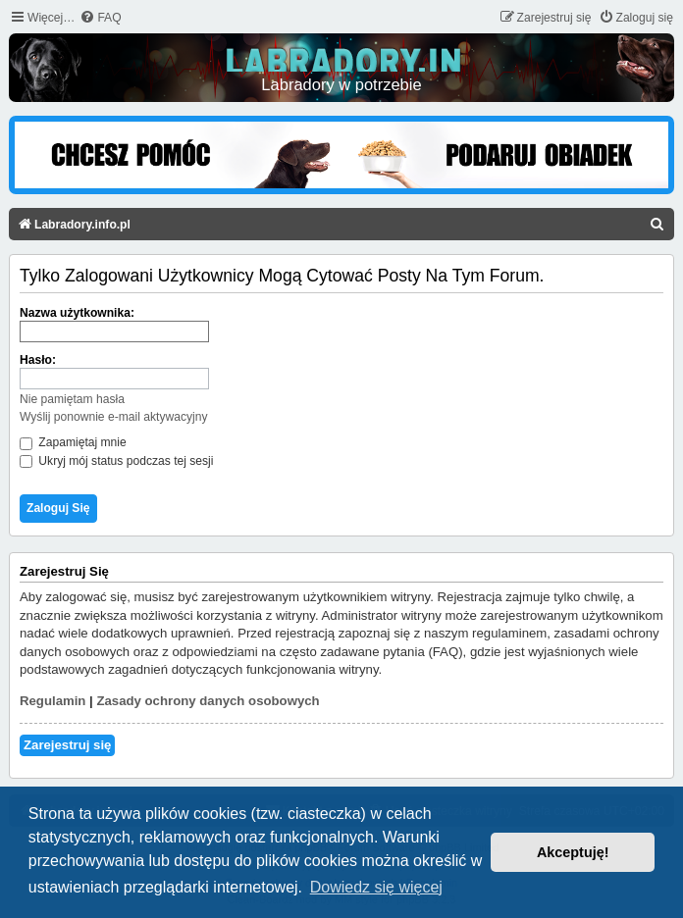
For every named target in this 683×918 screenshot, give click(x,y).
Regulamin (52, 700)
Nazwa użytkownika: (77, 313)
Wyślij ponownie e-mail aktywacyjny (113, 417)
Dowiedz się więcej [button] (376, 887)
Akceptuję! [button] (573, 852)
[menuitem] (100, 18)
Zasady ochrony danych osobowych (207, 700)
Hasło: (38, 360)
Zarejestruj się (67, 745)
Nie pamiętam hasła (72, 399)
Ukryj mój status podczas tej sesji (116, 461)
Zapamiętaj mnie (73, 442)
